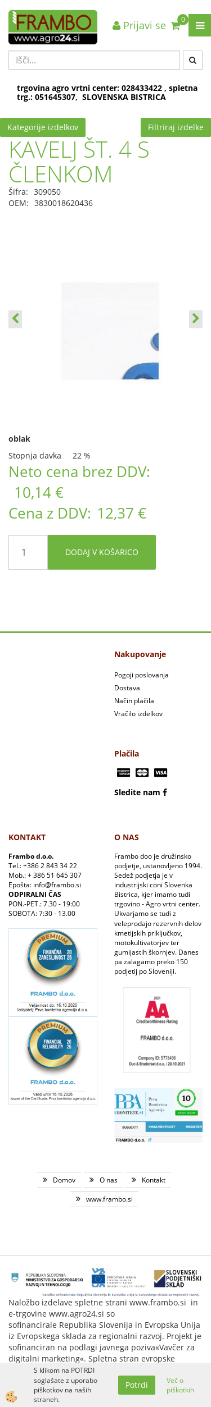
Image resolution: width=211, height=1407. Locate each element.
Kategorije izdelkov (42, 127)
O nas (109, 1180)
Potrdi (136, 1384)
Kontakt (153, 1180)
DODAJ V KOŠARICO (101, 552)
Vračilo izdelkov (138, 713)
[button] (196, 319)
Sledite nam (137, 792)
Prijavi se (139, 25)
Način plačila (134, 700)
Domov (64, 1180)
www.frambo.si (109, 1199)
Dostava (127, 688)
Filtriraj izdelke (176, 127)
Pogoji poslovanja (141, 675)
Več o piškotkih (180, 1385)
